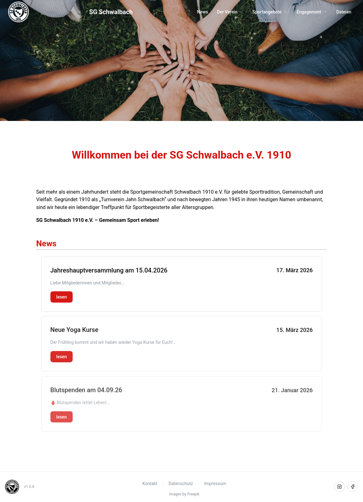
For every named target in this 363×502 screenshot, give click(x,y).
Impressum (215, 483)
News (202, 11)
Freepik (193, 494)
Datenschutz (181, 483)
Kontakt (149, 483)
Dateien (343, 11)
